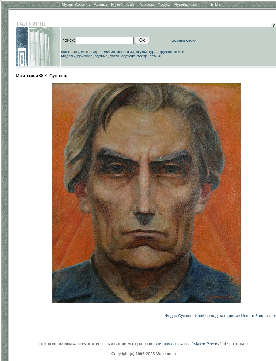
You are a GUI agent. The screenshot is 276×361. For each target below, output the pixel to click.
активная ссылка (169, 344)
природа (85, 56)
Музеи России (75, 4)
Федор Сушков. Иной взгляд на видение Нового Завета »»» (220, 315)
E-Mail (216, 4)
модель (68, 56)
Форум (164, 4)
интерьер (89, 51)
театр (142, 56)
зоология (125, 51)
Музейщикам (185, 4)
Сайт (131, 4)
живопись (70, 51)
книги (179, 51)
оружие (165, 51)
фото (114, 56)
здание (101, 56)
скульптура (146, 51)
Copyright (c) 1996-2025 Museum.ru (143, 353)
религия (108, 51)
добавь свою (184, 40)
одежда (128, 56)
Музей (117, 4)
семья (155, 56)
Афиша (101, 4)
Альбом (147, 4)
